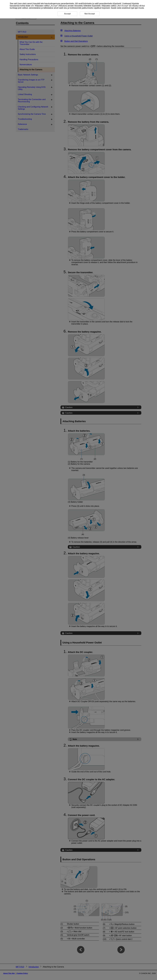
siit (32, 6)
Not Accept (123, 6)
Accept (54, 6)
